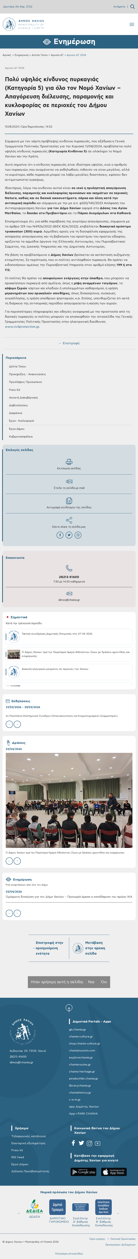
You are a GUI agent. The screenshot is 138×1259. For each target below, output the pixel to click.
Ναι (91, 982)
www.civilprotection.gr (22, 326)
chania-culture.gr (81, 1036)
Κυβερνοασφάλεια (21, 436)
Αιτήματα (119, 6)
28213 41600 (69, 577)
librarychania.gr (80, 1085)
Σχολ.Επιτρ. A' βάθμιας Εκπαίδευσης (81, 1213)
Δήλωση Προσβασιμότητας (30, 1171)
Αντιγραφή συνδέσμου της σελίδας (69, 503)
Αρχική (7, 55)
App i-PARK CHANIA (83, 1113)
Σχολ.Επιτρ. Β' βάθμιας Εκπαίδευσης (104, 1213)
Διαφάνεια (15, 413)
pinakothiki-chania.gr (83, 1078)
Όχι (104, 982)
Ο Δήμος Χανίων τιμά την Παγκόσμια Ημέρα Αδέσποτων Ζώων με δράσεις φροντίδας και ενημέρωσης (65, 853)
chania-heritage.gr (82, 1071)
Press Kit (14, 390)
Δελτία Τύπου (40, 55)
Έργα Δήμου (16, 429)
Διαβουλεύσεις (18, 405)
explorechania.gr (81, 1057)
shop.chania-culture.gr (84, 1043)
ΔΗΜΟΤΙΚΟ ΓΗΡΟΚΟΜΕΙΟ (59, 1211)
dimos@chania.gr (69, 600)
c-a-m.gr (75, 1099)
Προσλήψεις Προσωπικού (25, 382)
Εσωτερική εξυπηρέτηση (28, 1143)
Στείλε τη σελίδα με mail (69, 483)
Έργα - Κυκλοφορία (21, 421)
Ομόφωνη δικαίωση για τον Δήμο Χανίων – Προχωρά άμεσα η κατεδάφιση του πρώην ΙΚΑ (69, 896)
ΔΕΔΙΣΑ (34, 1208)
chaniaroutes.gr (80, 1064)
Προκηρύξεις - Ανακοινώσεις (27, 374)
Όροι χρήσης (97, 1239)
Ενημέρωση (22, 55)
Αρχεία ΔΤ (57, 55)
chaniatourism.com (82, 1050)
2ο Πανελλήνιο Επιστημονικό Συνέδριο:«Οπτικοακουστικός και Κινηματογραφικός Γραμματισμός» (62, 716)
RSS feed (17, 1157)
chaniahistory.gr (80, 1092)
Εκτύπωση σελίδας (69, 464)
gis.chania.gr (77, 1029)
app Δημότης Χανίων (84, 1106)
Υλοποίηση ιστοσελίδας (69, 1254)
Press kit (17, 1150)
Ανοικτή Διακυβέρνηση (23, 397)
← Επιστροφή (69, 343)
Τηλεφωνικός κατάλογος (28, 1136)
